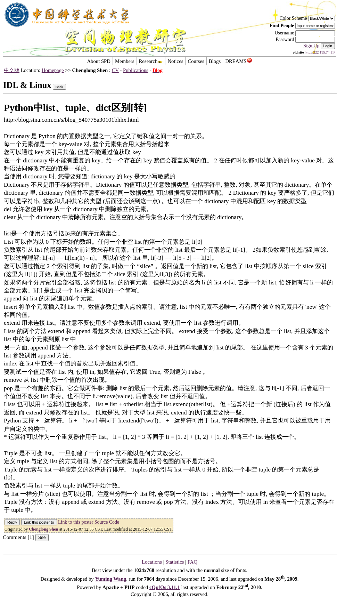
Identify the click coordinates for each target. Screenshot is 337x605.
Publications (135, 70)
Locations (152, 562)
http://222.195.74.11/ (320, 52)
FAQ (192, 562)
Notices (175, 61)
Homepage (53, 70)
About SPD (98, 61)
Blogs (215, 61)
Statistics (174, 562)
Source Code (106, 522)
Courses (196, 61)
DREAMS (238, 61)
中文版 (11, 70)
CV (115, 70)
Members (124, 61)
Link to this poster (75, 522)
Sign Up (311, 45)
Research (151, 61)
